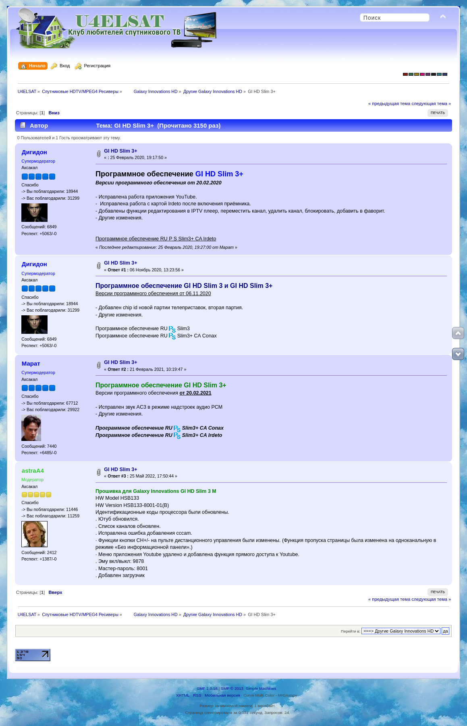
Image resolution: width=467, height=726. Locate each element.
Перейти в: (350, 631)
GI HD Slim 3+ (120, 151)
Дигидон (34, 152)
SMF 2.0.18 (207, 688)
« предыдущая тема (389, 103)
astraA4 (33, 470)
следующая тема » (431, 103)
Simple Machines (261, 688)
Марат (31, 363)
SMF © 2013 (232, 688)
